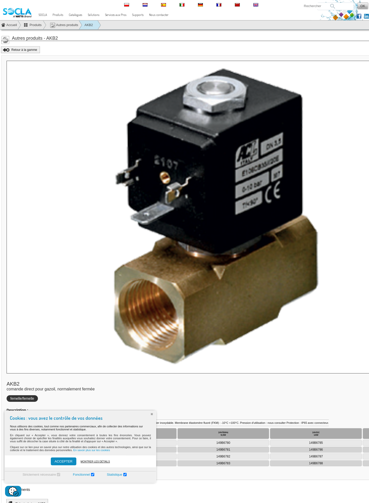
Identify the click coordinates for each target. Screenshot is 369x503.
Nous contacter (159, 15)
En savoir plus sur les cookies (89, 450)
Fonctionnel (79, 474)
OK (362, 6)
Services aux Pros (115, 15)
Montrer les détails (92, 461)
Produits (58, 15)
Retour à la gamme (24, 50)
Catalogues (75, 15)
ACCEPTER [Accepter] (61, 461)
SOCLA (42, 15)
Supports (138, 15)
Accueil (11, 25)
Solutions (93, 15)
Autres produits (64, 25)
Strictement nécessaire (37, 474)
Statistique (112, 474)
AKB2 (88, 25)
